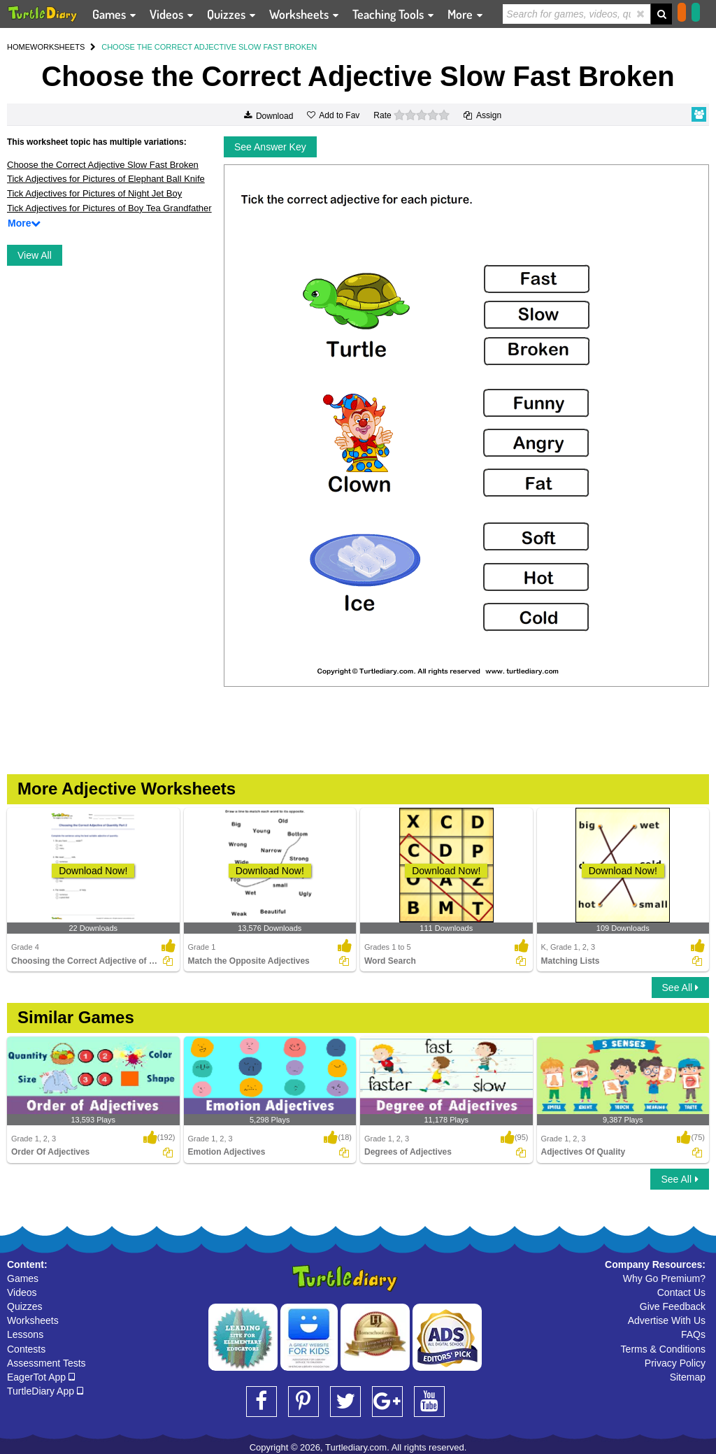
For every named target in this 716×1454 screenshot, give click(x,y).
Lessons (25, 1334)
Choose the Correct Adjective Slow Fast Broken (103, 164)
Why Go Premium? (664, 1278)
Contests (26, 1349)
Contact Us (681, 1292)
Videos (22, 1292)
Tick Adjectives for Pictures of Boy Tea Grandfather (109, 208)
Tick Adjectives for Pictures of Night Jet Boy (94, 193)
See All (680, 987)
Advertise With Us (667, 1320)
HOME (18, 47)
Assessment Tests (46, 1363)
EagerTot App (41, 1377)
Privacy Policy (675, 1363)
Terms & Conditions (663, 1349)
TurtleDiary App (45, 1391)
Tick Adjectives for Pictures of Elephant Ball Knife (106, 178)
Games (22, 1278)
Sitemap (688, 1377)
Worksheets (33, 1320)
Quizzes (25, 1306)
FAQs (693, 1334)
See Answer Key (270, 146)
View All (34, 255)
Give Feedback (673, 1306)
